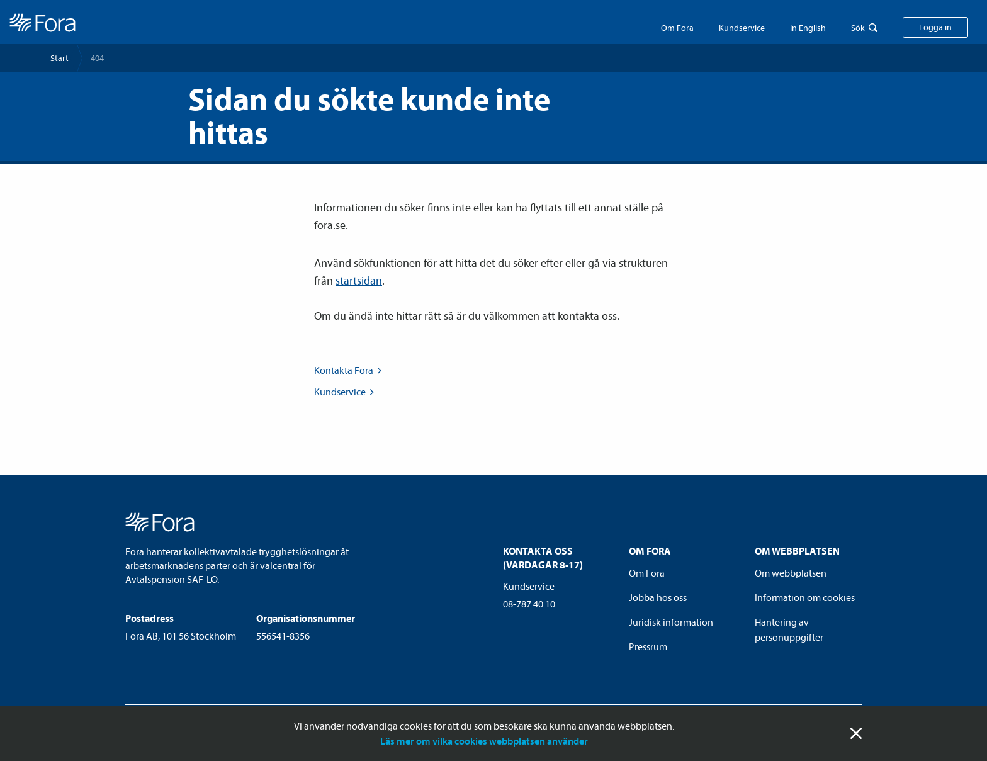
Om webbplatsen (790, 573)
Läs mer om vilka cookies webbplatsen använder (484, 741)
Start (59, 58)
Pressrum (648, 646)
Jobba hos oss (658, 597)
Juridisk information (671, 622)
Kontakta (349, 370)
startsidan (359, 280)
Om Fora (677, 27)
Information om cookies (805, 597)
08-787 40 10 (529, 603)
